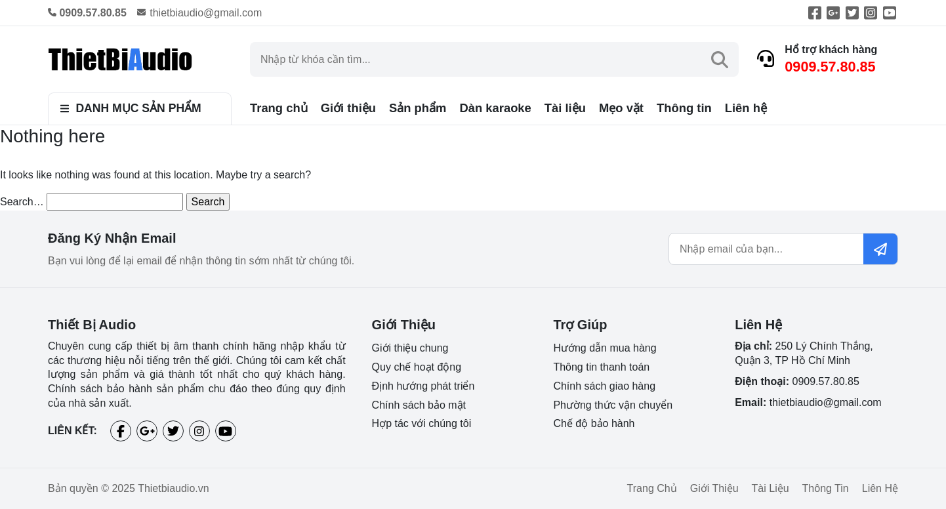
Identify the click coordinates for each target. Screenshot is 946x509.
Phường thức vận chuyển (612, 405)
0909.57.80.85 (830, 66)
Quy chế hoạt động (417, 367)
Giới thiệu (348, 108)
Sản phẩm (417, 108)
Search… (22, 201)
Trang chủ (279, 108)
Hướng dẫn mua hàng (604, 348)
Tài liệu (565, 108)
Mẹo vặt (621, 108)
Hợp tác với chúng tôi (422, 423)
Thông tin (684, 108)
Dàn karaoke (495, 108)
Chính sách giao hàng (604, 386)
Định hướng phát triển (423, 386)
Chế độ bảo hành (593, 423)
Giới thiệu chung (410, 348)
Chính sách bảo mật (419, 405)
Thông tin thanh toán (601, 367)
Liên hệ (746, 108)
